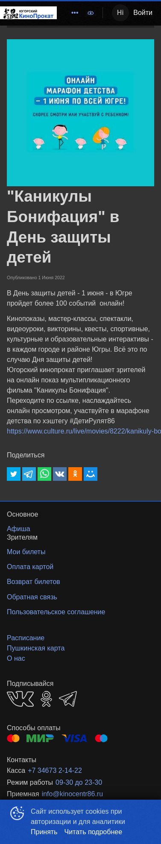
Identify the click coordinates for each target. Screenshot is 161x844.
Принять (44, 831)
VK (20, 699)
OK (46, 699)
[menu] (69, 12)
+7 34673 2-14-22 (55, 770)
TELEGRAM (68, 699)
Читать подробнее (93, 831)
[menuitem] (74, 12)
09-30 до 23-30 (79, 782)
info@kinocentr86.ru (72, 794)
